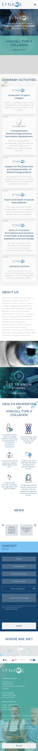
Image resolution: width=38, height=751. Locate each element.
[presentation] (19, 615)
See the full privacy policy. (11, 607)
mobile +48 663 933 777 (10, 703)
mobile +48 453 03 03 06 (11, 706)
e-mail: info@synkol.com (10, 708)
